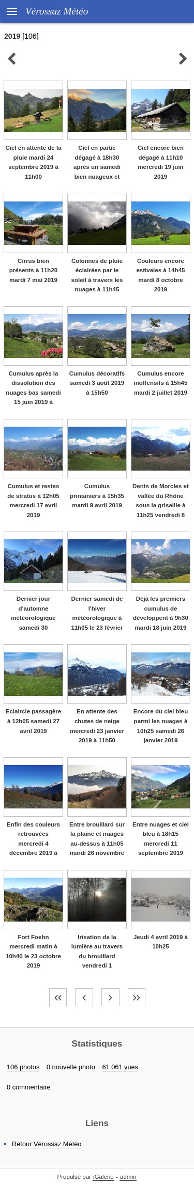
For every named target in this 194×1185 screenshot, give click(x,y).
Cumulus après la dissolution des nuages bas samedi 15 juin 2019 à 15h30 (33, 392)
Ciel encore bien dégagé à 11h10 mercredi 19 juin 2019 (161, 162)
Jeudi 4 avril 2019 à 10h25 (160, 942)
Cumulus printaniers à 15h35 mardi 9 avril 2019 (97, 495)
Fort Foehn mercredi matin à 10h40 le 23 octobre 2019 (33, 951)
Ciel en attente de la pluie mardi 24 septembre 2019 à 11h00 (33, 162)
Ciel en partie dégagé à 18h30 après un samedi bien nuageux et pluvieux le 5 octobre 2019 (97, 172)
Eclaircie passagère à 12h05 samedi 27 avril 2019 (34, 721)
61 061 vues (120, 1067)
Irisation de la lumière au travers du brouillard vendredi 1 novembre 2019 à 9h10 (97, 961)
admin (128, 1177)
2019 (12, 36)
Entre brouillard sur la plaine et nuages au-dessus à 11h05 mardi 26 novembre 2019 (97, 843)
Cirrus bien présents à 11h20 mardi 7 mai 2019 (33, 270)
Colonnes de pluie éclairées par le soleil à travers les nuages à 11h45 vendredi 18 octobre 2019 (97, 285)
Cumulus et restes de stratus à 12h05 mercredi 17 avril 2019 (33, 500)
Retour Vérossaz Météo (46, 1144)
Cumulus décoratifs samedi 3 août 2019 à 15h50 (97, 383)
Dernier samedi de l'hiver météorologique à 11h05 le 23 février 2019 (97, 618)
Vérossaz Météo (56, 11)
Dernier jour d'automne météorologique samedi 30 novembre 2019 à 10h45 (33, 623)
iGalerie (103, 1177)
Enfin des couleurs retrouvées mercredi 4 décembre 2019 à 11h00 (33, 843)
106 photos (23, 1067)
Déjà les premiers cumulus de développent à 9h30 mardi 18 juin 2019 (160, 613)
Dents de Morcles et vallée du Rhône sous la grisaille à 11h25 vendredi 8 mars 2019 (160, 505)
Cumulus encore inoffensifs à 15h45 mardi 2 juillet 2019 (161, 383)
